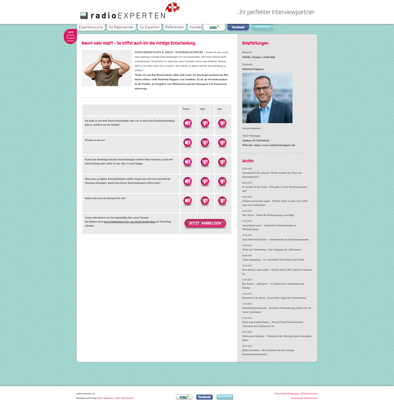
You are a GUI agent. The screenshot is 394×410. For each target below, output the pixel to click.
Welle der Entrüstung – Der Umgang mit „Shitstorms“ (272, 249)
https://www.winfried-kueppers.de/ (275, 144)
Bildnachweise (309, 393)
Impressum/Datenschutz (304, 397)
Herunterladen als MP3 (205, 123)
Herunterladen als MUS (222, 123)
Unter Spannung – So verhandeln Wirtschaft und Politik (273, 259)
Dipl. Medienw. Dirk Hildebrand (115, 397)
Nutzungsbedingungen (287, 393)
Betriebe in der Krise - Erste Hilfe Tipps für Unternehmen (274, 297)
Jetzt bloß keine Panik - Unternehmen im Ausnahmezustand (275, 239)
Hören (187, 123)
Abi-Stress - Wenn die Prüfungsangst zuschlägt (268, 214)
